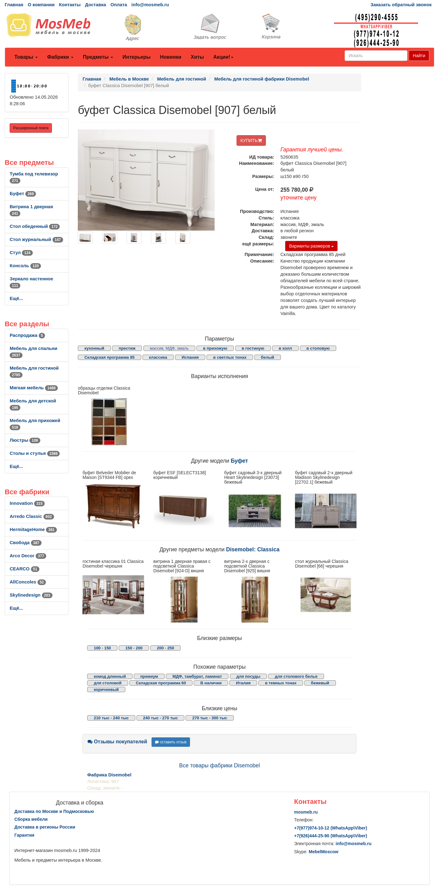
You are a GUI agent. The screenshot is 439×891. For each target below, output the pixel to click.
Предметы (98, 57)
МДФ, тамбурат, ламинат (197, 676)
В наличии (211, 683)
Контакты (70, 4)
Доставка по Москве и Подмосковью (54, 811)
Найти (419, 55)
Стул (21, 252)
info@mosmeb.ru (150, 4)
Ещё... (16, 298)
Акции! (223, 57)
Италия (243, 683)
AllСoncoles (28, 581)
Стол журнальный (36, 239)
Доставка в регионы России (44, 827)
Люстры (25, 440)
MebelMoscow (323, 851)
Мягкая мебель (34, 387)
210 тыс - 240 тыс (111, 718)
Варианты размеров (311, 246)
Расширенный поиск (30, 128)
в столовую (318, 348)
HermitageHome (33, 529)
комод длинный (110, 676)
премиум (149, 676)
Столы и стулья (35, 453)
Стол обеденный (35, 226)
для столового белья (296, 676)
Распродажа (27, 335)
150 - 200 (133, 648)
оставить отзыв (171, 742)
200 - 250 (165, 648)
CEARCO (24, 568)
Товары (26, 57)
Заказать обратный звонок (401, 4)
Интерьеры (136, 57)
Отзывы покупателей (117, 741)
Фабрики (60, 57)
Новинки (171, 57)
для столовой (108, 683)
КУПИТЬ (251, 140)
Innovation (27, 503)
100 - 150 (102, 648)
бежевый (320, 683)
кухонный (94, 348)
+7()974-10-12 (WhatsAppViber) (330, 827)
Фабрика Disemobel (109, 774)
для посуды (249, 676)
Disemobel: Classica (252, 549)
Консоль (25, 265)
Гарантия (24, 835)
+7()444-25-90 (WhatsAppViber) (330, 835)
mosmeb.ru (305, 812)
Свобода (26, 542)
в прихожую (215, 348)
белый (267, 357)
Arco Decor (28, 555)
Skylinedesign (31, 595)
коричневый (106, 689)
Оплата (118, 4)
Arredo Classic (32, 516)
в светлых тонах (230, 357)
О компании (41, 4)
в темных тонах (281, 683)
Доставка (95, 4)
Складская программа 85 (109, 357)
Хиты (197, 57)
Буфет (23, 193)
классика (158, 357)
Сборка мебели (30, 819)
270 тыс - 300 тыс (209, 718)
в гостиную (253, 348)
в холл (285, 348)
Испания (190, 357)
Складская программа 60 (161, 683)
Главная (14, 4)
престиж (127, 348)
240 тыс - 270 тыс (160, 718)
